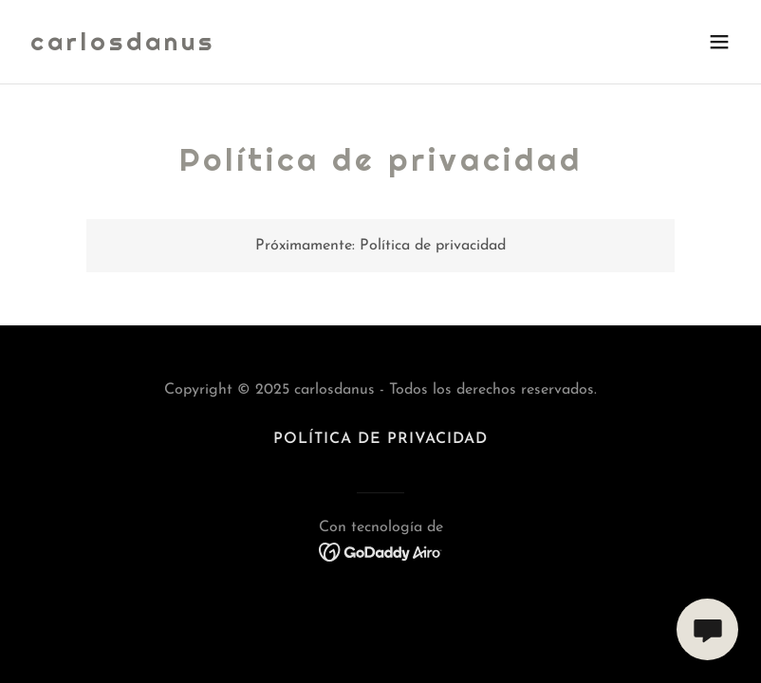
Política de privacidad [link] (380, 439)
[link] (122, 46)
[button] (719, 42)
